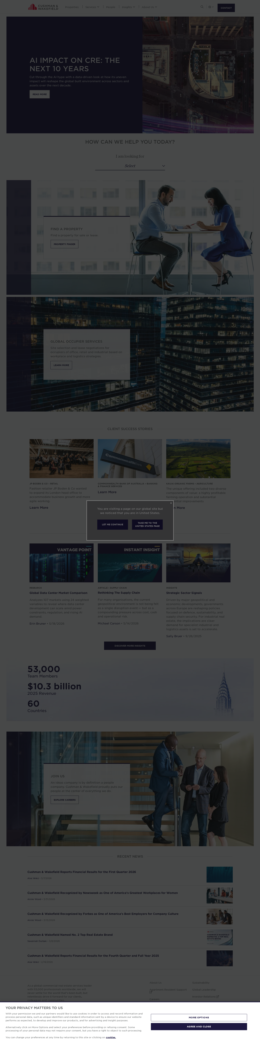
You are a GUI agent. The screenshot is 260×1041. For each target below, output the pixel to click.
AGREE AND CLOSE (199, 1026)
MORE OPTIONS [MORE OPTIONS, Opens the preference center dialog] (199, 1017)
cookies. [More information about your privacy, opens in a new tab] (111, 1037)
